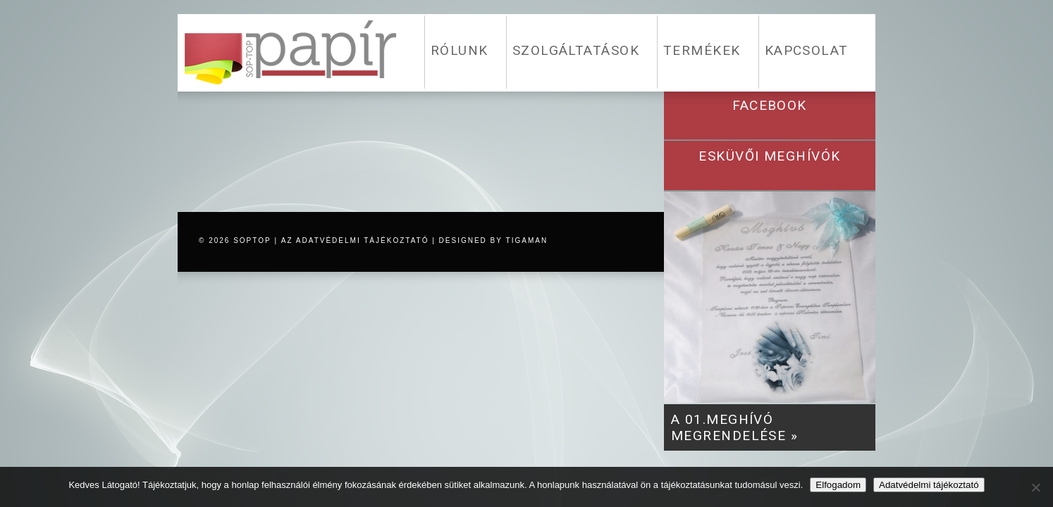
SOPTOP (252, 240)
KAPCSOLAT (807, 50)
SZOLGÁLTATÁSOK (575, 50)
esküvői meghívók (769, 156)
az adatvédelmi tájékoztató (355, 240)
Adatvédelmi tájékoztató (929, 485)
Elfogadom (838, 485)
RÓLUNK (459, 50)
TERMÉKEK (702, 50)
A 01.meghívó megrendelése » (734, 427)
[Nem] (1035, 487)
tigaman (527, 240)
